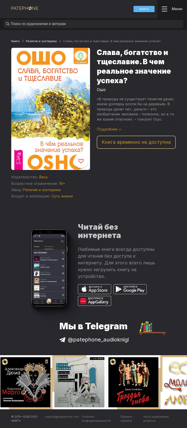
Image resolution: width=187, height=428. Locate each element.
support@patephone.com (62, 416)
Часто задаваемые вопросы (156, 418)
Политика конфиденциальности (96, 418)
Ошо (101, 89)
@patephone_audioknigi (93, 339)
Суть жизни (62, 196)
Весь (43, 177)
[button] (144, 9)
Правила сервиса (126, 418)
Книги (15, 41)
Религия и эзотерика (41, 41)
